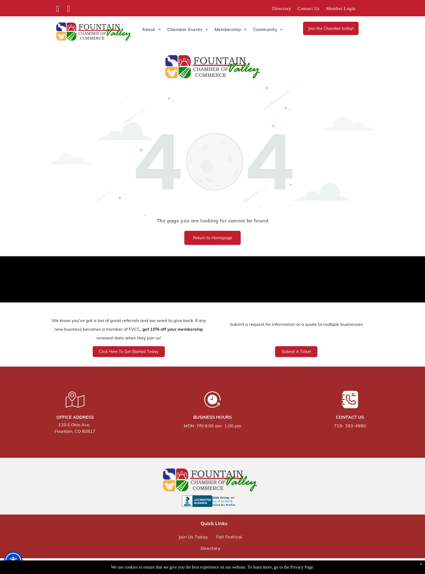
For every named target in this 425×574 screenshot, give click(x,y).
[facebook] (58, 9)
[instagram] (68, 9)
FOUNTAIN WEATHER (212, 280)
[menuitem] (281, 9)
